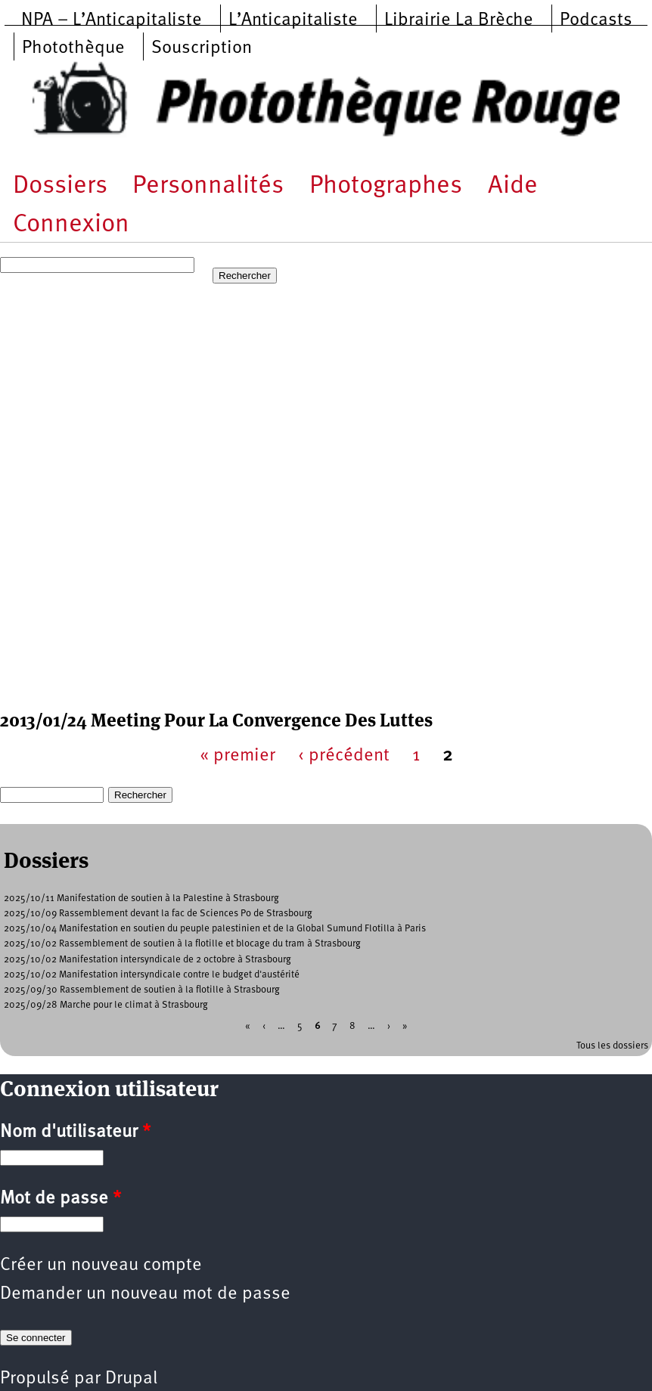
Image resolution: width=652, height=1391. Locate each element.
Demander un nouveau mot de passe (145, 1294)
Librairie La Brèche (458, 20)
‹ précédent (344, 756)
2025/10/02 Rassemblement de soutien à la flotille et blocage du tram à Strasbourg (182, 944)
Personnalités (208, 186)
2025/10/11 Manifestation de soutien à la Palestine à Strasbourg (141, 898)
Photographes (385, 186)
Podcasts (596, 20)
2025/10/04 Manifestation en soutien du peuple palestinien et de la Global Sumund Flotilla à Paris (215, 929)
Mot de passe (60, 1199)
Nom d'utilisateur (75, 1132)
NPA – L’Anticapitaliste (111, 20)
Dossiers (60, 186)
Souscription (201, 48)
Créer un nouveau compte (101, 1265)
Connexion (71, 224)
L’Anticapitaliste (293, 20)
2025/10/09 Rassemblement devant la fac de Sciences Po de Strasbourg (158, 914)
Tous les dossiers (612, 1046)
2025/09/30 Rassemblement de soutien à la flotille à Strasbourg (142, 990)
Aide (513, 186)
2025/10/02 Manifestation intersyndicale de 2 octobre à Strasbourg (147, 960)
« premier (237, 756)
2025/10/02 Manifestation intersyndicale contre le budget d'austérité (152, 975)
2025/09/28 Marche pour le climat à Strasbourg (106, 1005)
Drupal (131, 1379)
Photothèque (73, 48)
